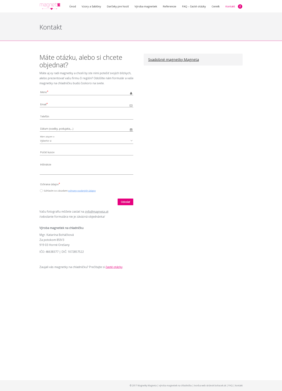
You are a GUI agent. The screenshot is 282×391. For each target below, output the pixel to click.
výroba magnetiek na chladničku (175, 385)
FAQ (230, 385)
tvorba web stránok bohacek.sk (210, 385)
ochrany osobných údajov (82, 190)
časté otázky (114, 267)
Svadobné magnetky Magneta (173, 59)
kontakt (239, 385)
